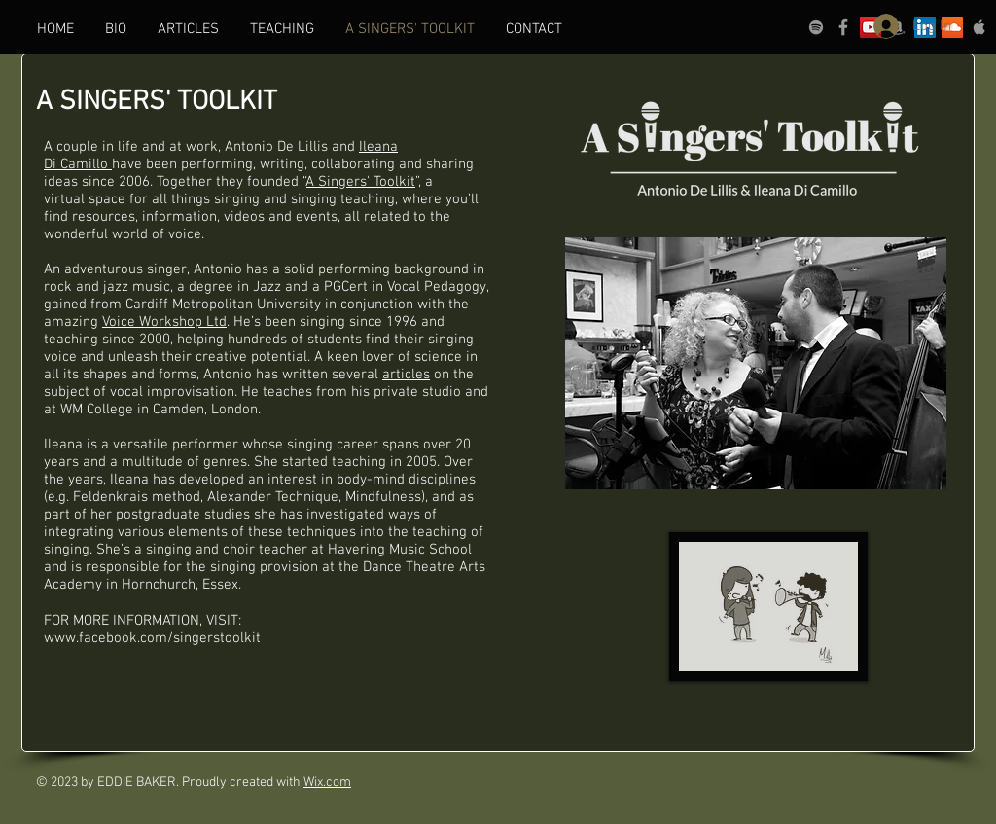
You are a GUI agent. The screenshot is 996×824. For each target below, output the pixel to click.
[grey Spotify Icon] (816, 27)
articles (406, 374)
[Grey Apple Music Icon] (979, 27)
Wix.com (327, 782)
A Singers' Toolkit (360, 182)
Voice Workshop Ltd (164, 322)
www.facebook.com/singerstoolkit (152, 638)
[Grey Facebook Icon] (843, 27)
